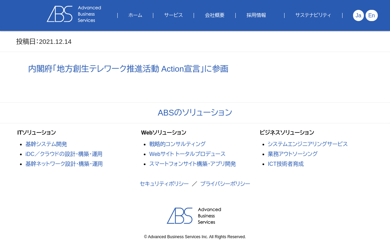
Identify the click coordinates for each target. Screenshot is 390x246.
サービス (173, 15)
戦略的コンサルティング (177, 144)
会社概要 (215, 15)
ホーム (135, 15)
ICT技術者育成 (286, 164)
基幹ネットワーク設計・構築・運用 (64, 164)
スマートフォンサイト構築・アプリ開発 (192, 164)
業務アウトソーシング (293, 154)
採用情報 (256, 15)
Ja (359, 15)
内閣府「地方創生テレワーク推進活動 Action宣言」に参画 (128, 68)
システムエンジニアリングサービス (308, 144)
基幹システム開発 (46, 144)
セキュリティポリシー (164, 184)
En (371, 15)
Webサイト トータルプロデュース (187, 154)
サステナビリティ (313, 15)
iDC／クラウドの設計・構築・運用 (64, 154)
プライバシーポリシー (225, 184)
